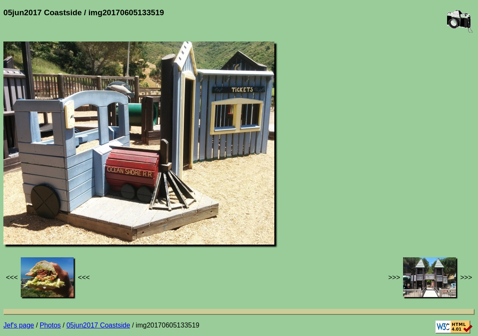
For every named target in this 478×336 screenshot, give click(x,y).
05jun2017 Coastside (98, 325)
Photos (50, 325)
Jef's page (18, 325)
